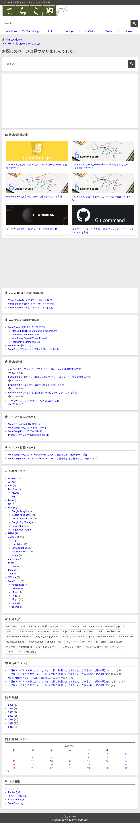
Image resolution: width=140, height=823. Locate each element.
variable (88, 631)
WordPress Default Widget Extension (30, 338)
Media (15, 592)
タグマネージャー (114, 646)
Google (70, 31)
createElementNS (106, 636)
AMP (23, 626)
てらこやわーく (14, 39)
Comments (17, 588)
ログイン (13, 788)
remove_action (36, 641)
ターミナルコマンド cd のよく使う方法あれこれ (31, 229)
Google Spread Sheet (22, 518)
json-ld (99, 631)
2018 (10, 723)
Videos (128, 31)
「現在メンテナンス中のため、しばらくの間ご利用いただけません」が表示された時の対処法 (58, 670)
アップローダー (81, 641)
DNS (10, 500)
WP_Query (11, 626)
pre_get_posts (58, 626)
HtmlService (113, 631)
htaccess (31, 652)
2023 (10, 708)
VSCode (12, 577)
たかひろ (63, 677)
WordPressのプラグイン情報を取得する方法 (31, 677)
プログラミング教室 (70, 646)
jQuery (15, 555)
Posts (15, 603)
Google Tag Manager (22, 522)
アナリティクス (14, 652)
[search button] (134, 23)
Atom (11, 481)
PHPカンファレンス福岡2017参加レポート (30, 435)
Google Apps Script (21, 515)
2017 (10, 727)
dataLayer (74, 626)
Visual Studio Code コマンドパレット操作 (30, 300)
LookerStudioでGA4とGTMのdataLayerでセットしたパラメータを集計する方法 (49, 377)
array (103, 641)
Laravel (15, 566)
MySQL (15, 492)
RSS (68, 641)
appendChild (126, 636)
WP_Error (34, 626)
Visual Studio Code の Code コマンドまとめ (30, 307)
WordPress (11, 31)
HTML (11, 533)
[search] (70, 23)
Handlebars (18, 544)
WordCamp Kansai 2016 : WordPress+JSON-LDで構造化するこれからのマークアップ (52, 458)
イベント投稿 (17, 796)
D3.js (14, 540)
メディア (10, 631)
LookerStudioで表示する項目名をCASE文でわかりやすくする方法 (42, 392)
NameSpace (25, 646)
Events (109, 31)
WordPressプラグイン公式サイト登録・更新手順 (34, 349)
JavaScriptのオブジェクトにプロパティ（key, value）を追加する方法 (44, 369)
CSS (10, 485)
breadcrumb (43, 631)
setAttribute (78, 636)
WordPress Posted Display (25, 334)
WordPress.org (15, 803)
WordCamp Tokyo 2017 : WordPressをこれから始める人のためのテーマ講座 (48, 454)
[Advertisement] (70, 100)
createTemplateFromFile (19, 636)
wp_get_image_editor (47, 636)
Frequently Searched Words (26, 342)
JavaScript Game (20, 551)
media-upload (26, 631)
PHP (50, 31)
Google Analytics (20, 511)
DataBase (13, 489)
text (60, 641)
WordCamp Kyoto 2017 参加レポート (27, 431)
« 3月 (7, 771)
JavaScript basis (20, 548)
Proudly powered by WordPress (70, 819)
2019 (10, 719)
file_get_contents (15, 641)
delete (65, 636)
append (51, 641)
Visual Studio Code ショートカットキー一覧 (31, 303)
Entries (14, 792)
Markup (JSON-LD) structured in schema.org (34, 331)
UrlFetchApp (60, 631)
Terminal (12, 573)
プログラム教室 (93, 646)
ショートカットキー (46, 646)
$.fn (95, 641)
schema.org (116, 641)
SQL (14, 496)
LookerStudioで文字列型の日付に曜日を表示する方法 (34, 196)
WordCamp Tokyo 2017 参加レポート (27, 427)
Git (9, 504)
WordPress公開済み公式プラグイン (26, 327)
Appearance (18, 584)
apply (91, 636)
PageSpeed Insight (21, 529)
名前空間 (10, 646)
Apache (12, 478)
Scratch (12, 570)
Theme (15, 606)
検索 (44, 626)
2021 (10, 712)
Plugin (15, 599)
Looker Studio (19, 526)
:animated (75, 631)
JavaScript (89, 31)
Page (14, 595)
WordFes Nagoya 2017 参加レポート (27, 424)
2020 (10, 715)
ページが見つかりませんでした (23, 43)
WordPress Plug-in (31, 31)
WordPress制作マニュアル (22, 345)
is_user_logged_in (115, 626)
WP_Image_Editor (92, 626)
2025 (10, 704)
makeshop (13, 559)
